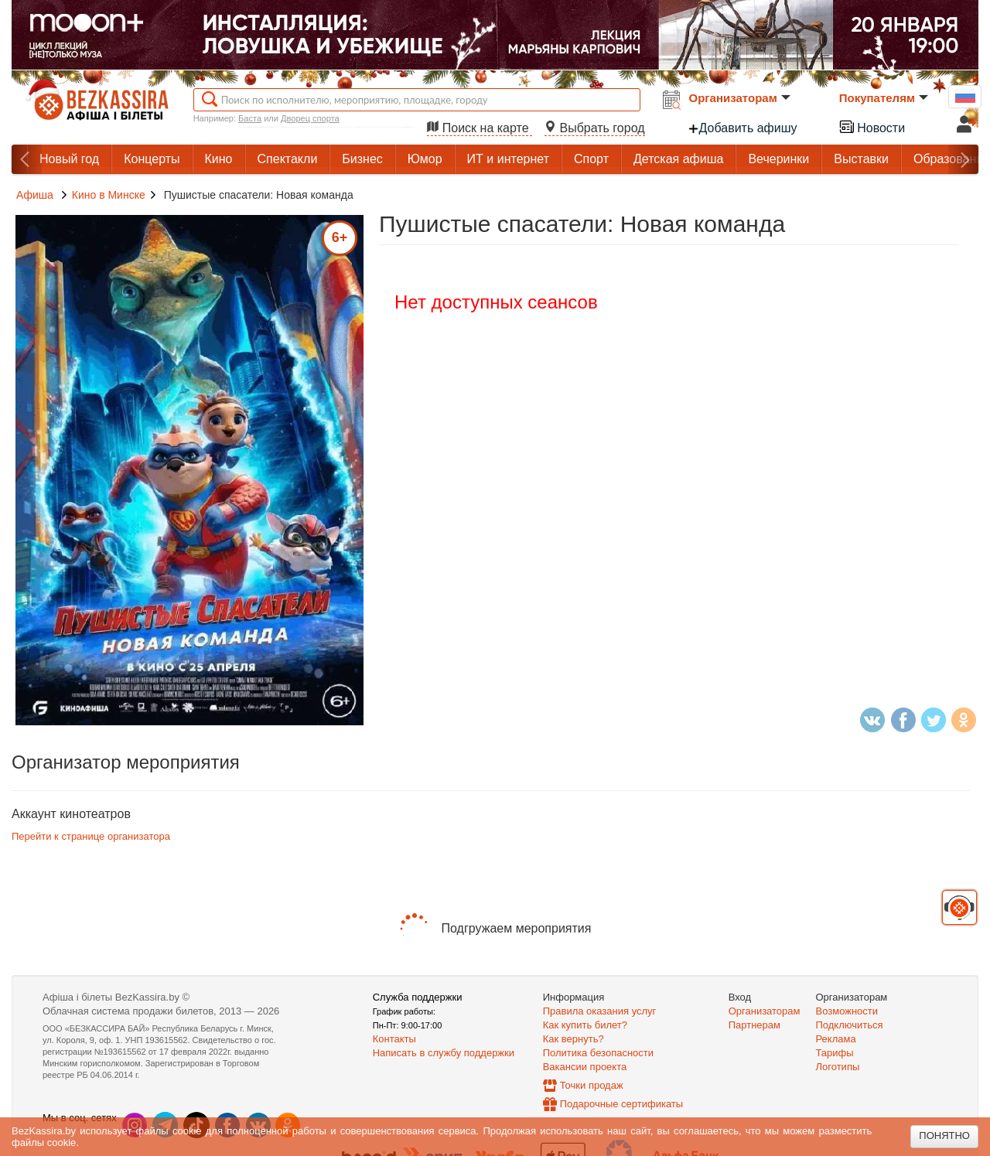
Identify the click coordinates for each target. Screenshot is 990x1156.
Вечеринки (778, 158)
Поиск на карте (479, 128)
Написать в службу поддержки (443, 1053)
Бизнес (362, 158)
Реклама (836, 1039)
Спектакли (288, 158)
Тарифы (835, 1053)
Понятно (944, 1135)
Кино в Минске (108, 195)
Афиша (34, 195)
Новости (871, 126)
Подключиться (849, 1025)
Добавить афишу (742, 128)
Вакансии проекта (585, 1066)
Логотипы (838, 1066)
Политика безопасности (598, 1053)
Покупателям (883, 97)
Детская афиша (678, 158)
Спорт (591, 158)
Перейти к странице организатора (91, 836)
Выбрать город (594, 128)
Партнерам (754, 1025)
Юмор (425, 158)
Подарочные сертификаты (621, 1104)
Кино (219, 158)
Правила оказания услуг (600, 1011)
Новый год (69, 158)
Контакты (394, 1039)
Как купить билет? (585, 1025)
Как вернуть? (573, 1039)
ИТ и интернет (508, 158)
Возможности (847, 1011)
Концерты (151, 158)
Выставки (861, 158)
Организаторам (739, 97)
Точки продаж (591, 1085)
